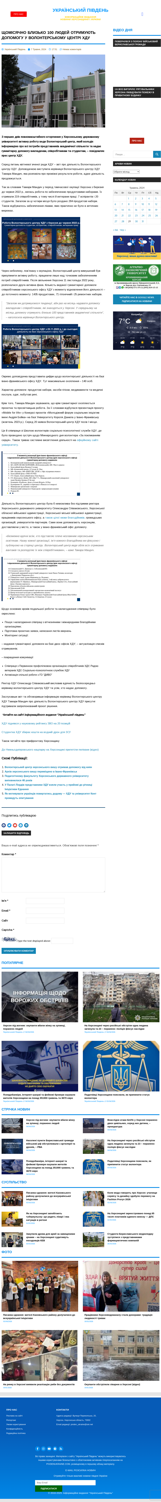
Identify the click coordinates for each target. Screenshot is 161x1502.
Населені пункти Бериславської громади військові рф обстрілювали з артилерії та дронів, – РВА (50, 1143)
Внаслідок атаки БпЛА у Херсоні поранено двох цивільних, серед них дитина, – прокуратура (132, 1123)
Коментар (9, 854)
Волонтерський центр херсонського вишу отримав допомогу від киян (48, 767)
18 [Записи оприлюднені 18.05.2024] (149, 209)
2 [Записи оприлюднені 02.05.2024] (135, 198)
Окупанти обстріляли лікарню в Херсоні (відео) (112, 1384)
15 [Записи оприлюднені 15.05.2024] (129, 209)
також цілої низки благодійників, (65, 517)
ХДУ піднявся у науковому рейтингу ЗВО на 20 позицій (36, 723)
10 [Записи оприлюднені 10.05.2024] (143, 204)
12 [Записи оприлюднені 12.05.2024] (156, 204)
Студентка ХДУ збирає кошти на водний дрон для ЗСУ (36, 732)
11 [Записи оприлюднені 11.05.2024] (149, 204)
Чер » (123, 229)
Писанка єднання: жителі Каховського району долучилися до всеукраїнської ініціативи (48, 1196)
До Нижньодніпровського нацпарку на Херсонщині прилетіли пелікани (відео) (50, 749)
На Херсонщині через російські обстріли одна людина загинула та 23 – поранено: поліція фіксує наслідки (131, 1143)
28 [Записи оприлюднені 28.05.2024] (123, 221)
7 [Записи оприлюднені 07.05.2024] (122, 204)
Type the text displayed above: (34, 940)
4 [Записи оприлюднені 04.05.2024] (149, 198)
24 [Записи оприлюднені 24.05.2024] (143, 215)
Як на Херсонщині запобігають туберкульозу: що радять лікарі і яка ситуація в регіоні (47, 1216)
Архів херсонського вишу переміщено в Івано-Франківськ (41, 771)
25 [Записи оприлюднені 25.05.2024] (149, 215)
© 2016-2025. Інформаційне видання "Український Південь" (80, 1493)
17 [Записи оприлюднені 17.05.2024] (143, 209)
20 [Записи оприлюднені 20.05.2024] (116, 215)
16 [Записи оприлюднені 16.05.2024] (136, 209)
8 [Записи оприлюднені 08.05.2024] (129, 204)
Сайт (5, 920)
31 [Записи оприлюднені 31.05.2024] (143, 221)
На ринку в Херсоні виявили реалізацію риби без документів (39, 1384)
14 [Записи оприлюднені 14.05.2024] (123, 209)
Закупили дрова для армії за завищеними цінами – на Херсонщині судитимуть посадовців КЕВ (50, 1237)
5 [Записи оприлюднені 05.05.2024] (156, 198)
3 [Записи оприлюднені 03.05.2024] (142, 198)
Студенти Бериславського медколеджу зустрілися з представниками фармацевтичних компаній (130, 1237)
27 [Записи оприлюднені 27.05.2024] (116, 221)
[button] (142, 14)
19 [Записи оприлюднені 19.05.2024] (156, 209)
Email (6, 910)
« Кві (115, 229)
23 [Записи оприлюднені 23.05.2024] (136, 215)
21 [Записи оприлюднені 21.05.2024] (123, 215)
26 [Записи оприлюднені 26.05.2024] (156, 215)
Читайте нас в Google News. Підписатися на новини (137, 299)
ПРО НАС (137, 140)
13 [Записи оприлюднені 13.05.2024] (116, 209)
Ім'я (5, 900)
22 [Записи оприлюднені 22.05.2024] (129, 215)
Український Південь (80, 10)
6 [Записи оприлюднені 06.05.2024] (115, 204)
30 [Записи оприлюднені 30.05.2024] (136, 221)
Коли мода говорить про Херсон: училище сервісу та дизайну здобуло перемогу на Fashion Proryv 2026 (132, 1196)
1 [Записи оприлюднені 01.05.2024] (128, 198)
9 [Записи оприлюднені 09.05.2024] (135, 204)
